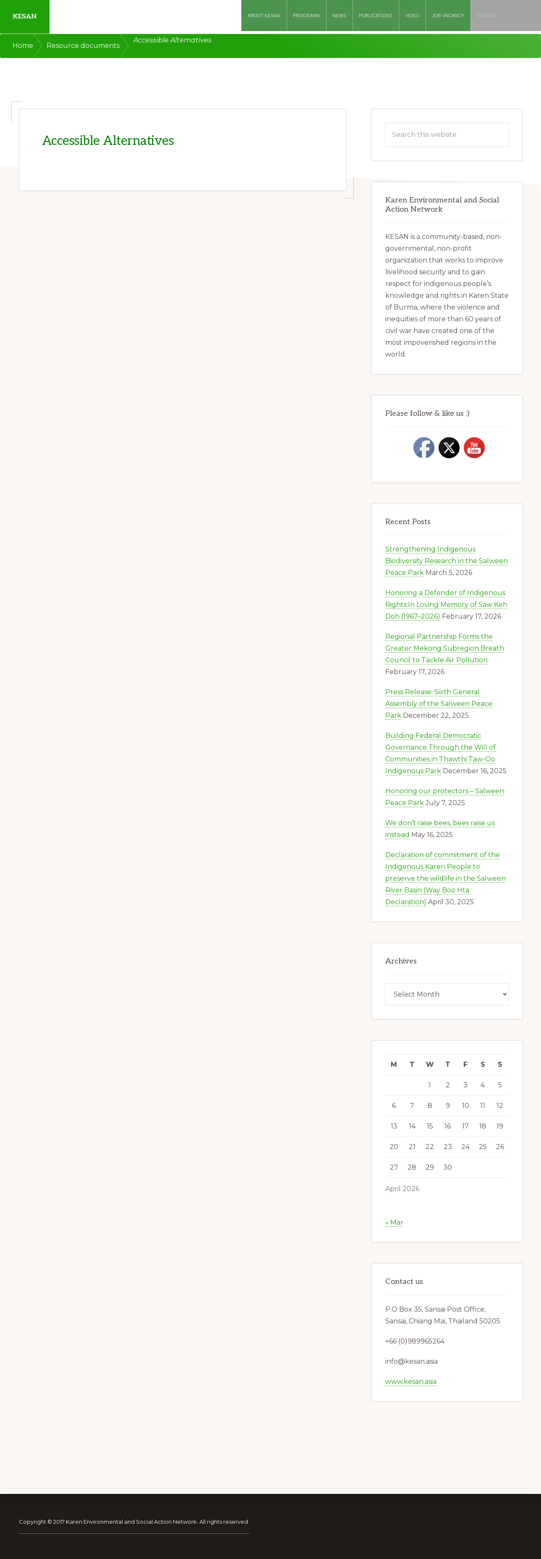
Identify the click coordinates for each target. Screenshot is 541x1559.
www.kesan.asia (410, 1382)
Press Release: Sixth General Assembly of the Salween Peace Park (438, 703)
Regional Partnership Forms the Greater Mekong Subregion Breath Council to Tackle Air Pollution (444, 648)
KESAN (25, 17)
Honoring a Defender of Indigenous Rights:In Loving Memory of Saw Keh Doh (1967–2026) (446, 604)
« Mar (394, 1222)
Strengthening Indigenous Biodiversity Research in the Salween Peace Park (446, 561)
